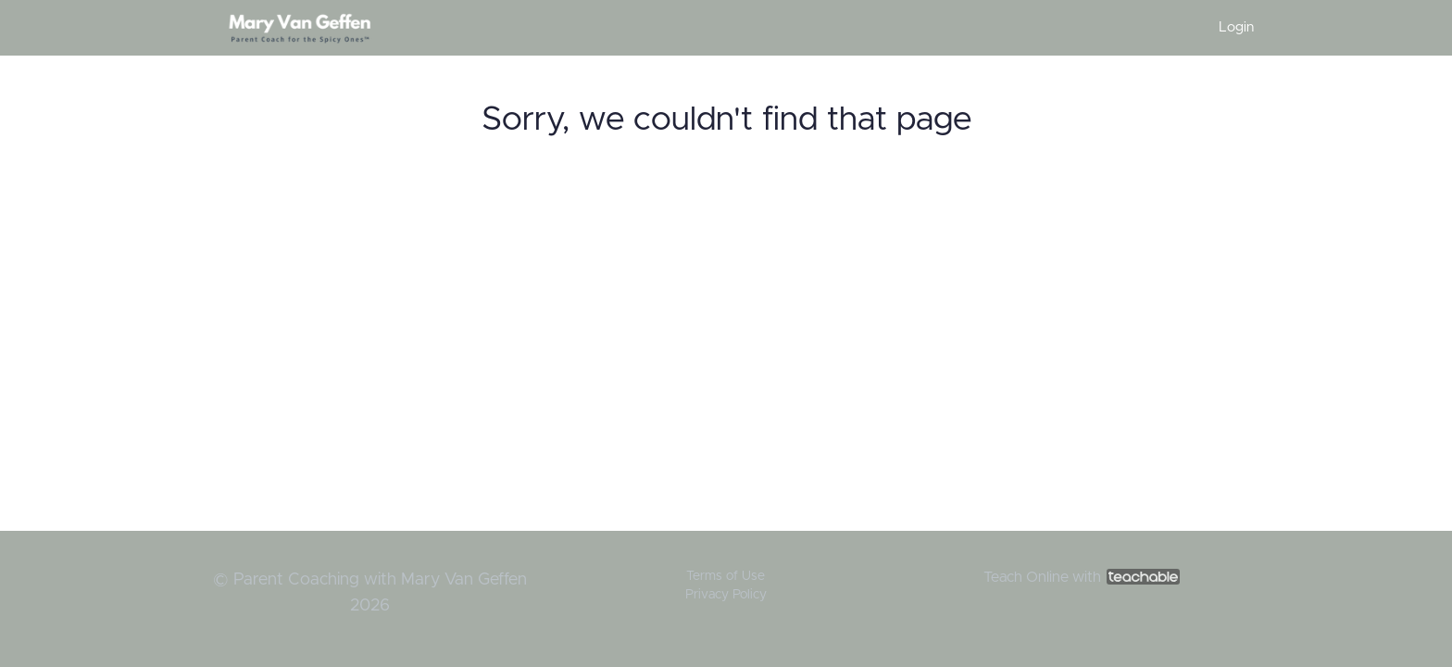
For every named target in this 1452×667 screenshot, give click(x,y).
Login (1236, 27)
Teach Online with (1081, 577)
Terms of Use (725, 576)
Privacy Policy (726, 594)
